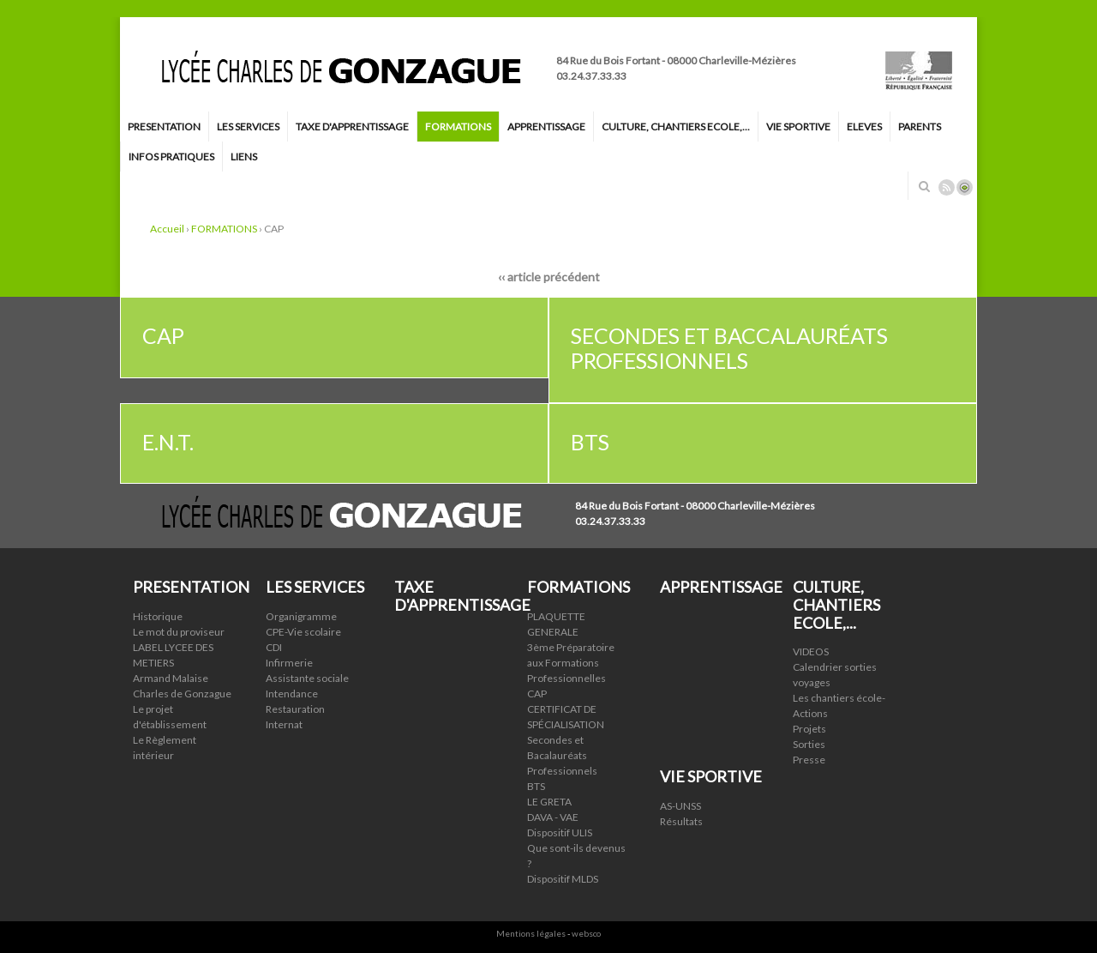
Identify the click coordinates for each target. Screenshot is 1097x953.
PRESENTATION (164, 126)
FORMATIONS (458, 126)
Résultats (681, 821)
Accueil (167, 228)
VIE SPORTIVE (798, 126)
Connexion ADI (964, 187)
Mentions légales (531, 933)
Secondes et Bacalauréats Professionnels (562, 755)
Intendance (292, 693)
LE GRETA (549, 801)
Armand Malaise (170, 678)
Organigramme (301, 616)
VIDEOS (811, 651)
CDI (274, 647)
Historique (158, 616)
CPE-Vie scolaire (303, 631)
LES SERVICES (248, 126)
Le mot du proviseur (179, 631)
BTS (536, 786)
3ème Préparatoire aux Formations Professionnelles (570, 663)
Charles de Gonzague (182, 693)
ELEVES (864, 126)
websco (586, 933)
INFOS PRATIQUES (171, 156)
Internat (284, 724)
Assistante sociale (307, 678)
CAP (537, 693)
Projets (809, 728)
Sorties (809, 744)
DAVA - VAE (552, 817)
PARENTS (919, 126)
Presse (809, 759)
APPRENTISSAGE (546, 126)
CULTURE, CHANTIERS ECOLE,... (676, 126)
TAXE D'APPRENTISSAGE (352, 126)
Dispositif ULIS (559, 832)
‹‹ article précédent (549, 276)
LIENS (244, 156)
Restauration (295, 709)
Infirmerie (289, 662)
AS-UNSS (680, 805)
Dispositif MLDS (562, 878)
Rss (946, 187)
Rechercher (923, 186)
